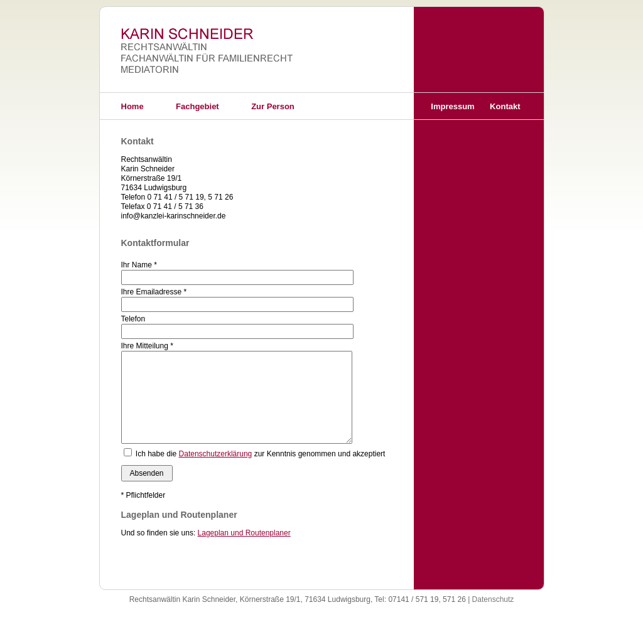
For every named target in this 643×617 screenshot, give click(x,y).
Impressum (452, 106)
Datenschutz (493, 599)
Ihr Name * (139, 264)
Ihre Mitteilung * (147, 345)
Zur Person (272, 106)
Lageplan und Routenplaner (244, 532)
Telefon (133, 318)
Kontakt (505, 106)
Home (132, 106)
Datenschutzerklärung (215, 453)
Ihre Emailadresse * (154, 291)
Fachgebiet (197, 106)
